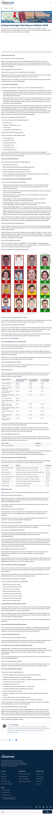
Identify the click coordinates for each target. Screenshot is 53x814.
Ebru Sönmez (14, 725)
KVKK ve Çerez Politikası (6, 784)
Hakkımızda (3, 776)
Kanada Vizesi (39, 774)
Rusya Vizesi (39, 781)
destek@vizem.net (6, 795)
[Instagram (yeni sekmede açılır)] (36, 807)
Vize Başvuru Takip (5, 781)
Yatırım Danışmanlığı (23, 776)
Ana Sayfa (3, 774)
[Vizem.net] (8, 756)
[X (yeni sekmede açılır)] (50, 807)
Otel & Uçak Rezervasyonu (25, 781)
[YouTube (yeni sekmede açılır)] (40, 807)
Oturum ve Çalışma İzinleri (24, 774)
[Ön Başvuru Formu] (47, 811)
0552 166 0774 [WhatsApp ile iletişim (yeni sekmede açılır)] (5, 792)
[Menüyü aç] (3, 811)
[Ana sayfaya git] (1, 8)
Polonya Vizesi (39, 776)
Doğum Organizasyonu (24, 779)
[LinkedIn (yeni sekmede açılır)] (43, 807)
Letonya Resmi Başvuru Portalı (43, 228)
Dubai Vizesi (39, 784)
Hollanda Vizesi (39, 779)
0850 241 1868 (14, 338)
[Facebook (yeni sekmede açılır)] (47, 807)
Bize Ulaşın (3, 779)
